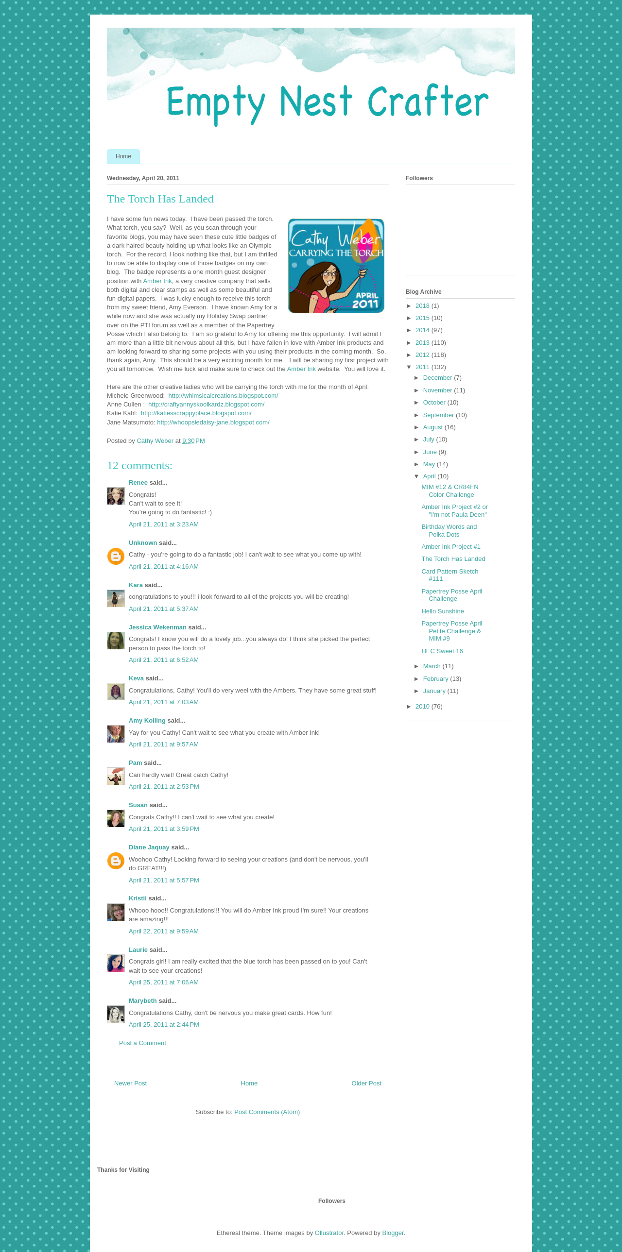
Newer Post (130, 1083)
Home (123, 156)
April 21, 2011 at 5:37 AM (164, 608)
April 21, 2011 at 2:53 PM (164, 786)
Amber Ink (157, 281)
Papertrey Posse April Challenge (451, 595)
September (439, 415)
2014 (423, 330)
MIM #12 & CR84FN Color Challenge (449, 490)
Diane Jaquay (149, 847)
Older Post (366, 1083)
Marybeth (143, 1000)
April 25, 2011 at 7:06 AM (164, 982)
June (431, 452)
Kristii (138, 898)
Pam (135, 762)
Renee (138, 482)
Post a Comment (142, 1043)
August (434, 427)
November (438, 390)
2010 (423, 706)
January (435, 690)
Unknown (143, 542)
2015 (423, 317)
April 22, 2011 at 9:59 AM (164, 931)
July (429, 439)
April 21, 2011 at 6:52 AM (164, 659)
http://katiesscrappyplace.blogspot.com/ (196, 413)
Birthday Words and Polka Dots (449, 530)
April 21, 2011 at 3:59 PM (164, 828)
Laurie (138, 949)
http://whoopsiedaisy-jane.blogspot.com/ (213, 422)
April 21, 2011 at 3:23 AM (164, 524)
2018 (423, 305)
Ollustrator (329, 1232)
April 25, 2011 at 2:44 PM (164, 1024)
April (430, 476)
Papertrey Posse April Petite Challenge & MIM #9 (451, 631)
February (436, 678)
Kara (136, 585)
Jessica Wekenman (158, 627)
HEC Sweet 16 (442, 651)
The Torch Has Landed (453, 558)
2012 (423, 354)
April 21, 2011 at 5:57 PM (164, 880)
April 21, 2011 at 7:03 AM (164, 702)
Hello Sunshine (442, 611)
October (435, 402)
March (433, 666)
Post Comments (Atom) (267, 1112)
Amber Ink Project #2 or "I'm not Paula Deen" (454, 510)
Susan (138, 805)
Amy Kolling (147, 720)
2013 (423, 342)
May (430, 464)
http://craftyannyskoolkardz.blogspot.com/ (206, 404)
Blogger (393, 1232)
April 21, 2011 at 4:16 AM (164, 566)
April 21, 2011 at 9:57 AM (164, 744)
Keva (136, 678)
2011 (423, 367)
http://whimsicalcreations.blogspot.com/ (223, 395)
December (438, 377)
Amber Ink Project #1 (450, 546)
